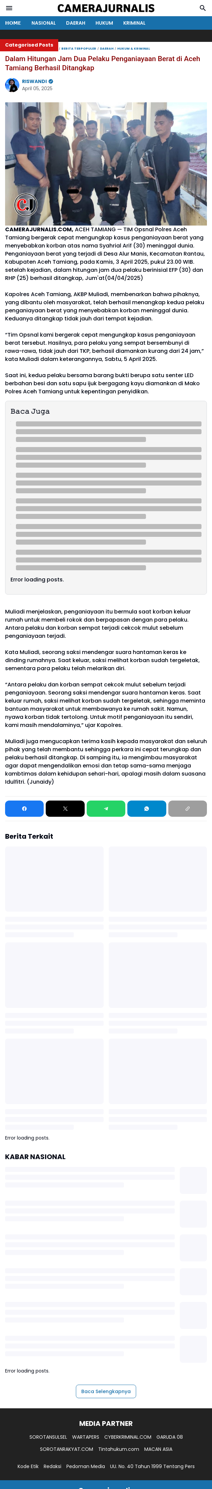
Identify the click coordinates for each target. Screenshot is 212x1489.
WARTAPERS (85, 1437)
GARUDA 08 (169, 1437)
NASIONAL (43, 23)
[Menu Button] (9, 8)
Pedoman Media (85, 1466)
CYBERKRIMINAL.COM (127, 1437)
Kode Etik (28, 1466)
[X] (65, 809)
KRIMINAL (134, 23)
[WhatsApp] (146, 809)
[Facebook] (24, 809)
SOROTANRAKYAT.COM (66, 1449)
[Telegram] (106, 809)
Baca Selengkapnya (106, 1391)
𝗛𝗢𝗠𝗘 (13, 23)
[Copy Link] (187, 809)
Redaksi (52, 1466)
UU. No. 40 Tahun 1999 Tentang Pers (152, 1466)
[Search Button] (203, 8)
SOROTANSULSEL (48, 1437)
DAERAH (75, 23)
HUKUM (104, 23)
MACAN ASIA (158, 1449)
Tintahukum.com (118, 1449)
